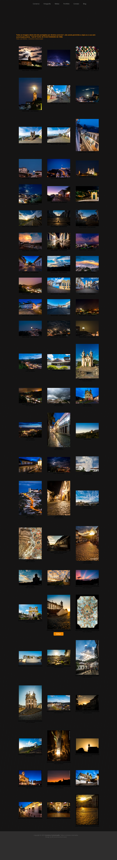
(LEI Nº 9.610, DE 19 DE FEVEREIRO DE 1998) (47, 37)
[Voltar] (59, 634)
